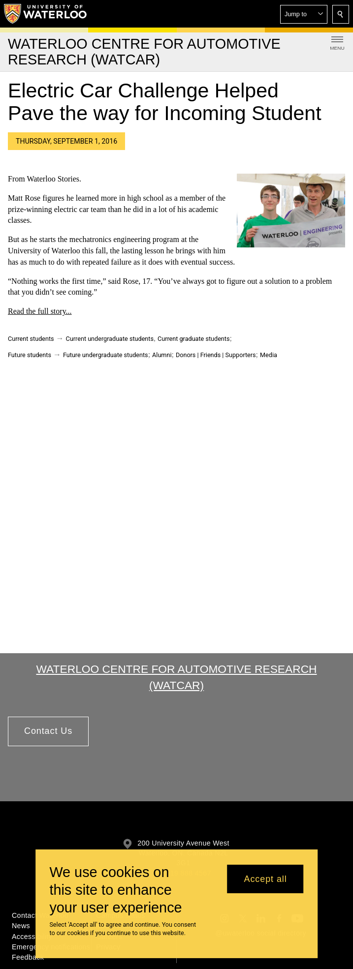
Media (268, 355)
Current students (31, 338)
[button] (304, 14)
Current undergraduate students (110, 338)
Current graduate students (193, 338)
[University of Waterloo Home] (46, 14)
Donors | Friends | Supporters (216, 355)
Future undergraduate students (105, 355)
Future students (29, 355)
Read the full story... (40, 311)
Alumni (161, 355)
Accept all (265, 879)
